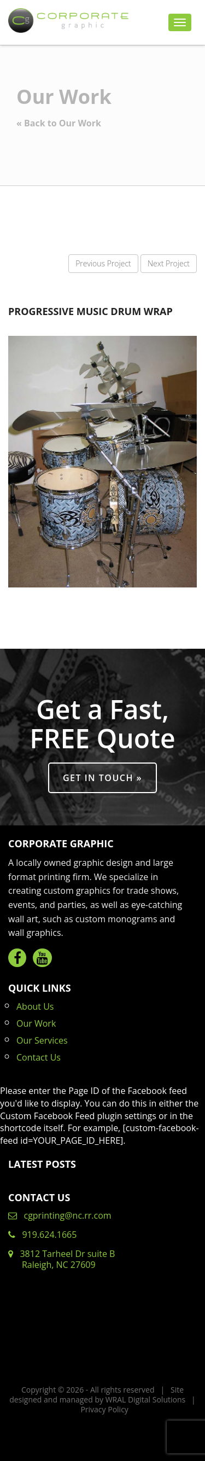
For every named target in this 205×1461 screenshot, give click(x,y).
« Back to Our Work (58, 123)
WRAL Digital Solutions (146, 1399)
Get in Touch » (102, 778)
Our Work (36, 1023)
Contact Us (38, 1057)
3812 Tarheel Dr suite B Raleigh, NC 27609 (61, 1259)
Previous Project (103, 263)
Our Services (42, 1040)
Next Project (169, 263)
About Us (35, 1006)
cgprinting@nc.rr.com (60, 1215)
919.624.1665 (42, 1235)
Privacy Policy (104, 1409)
